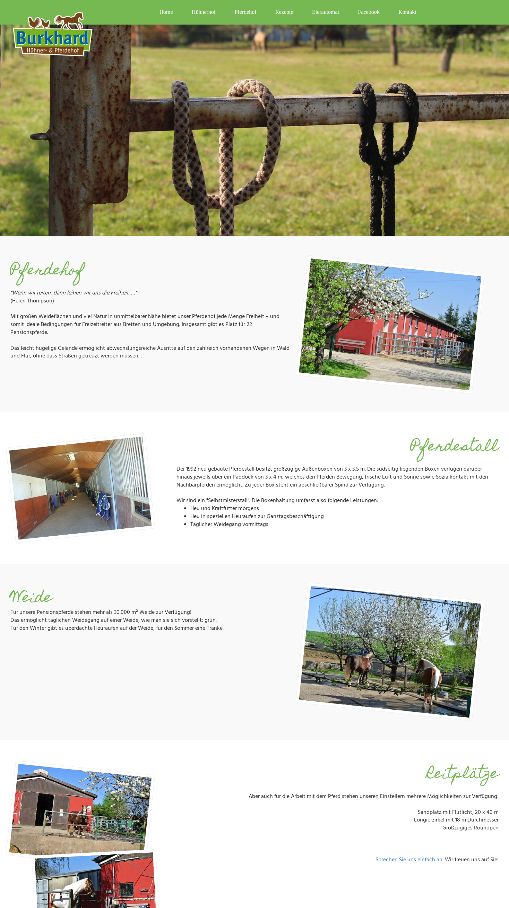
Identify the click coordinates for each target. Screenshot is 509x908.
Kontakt (407, 12)
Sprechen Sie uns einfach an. (409, 859)
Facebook (368, 12)
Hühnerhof (204, 12)
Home (166, 12)
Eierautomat (325, 12)
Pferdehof (246, 12)
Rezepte (284, 12)
